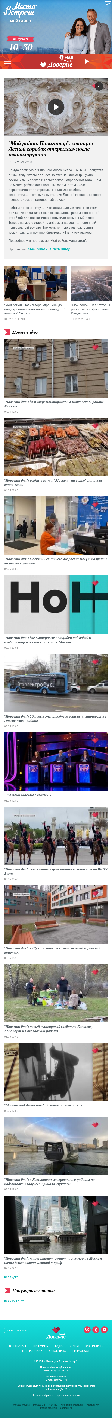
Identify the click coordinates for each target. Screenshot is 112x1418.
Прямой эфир (87, 61)
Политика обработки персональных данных (56, 1395)
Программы (40, 1346)
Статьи (74, 1346)
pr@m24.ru (60, 1379)
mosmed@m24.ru (60, 1389)
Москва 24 (39, 1404)
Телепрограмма (32, 1351)
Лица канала (57, 1351)
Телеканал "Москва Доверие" (56, 64)
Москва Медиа (21, 1404)
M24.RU (53, 1404)
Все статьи (11, 1300)
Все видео (11, 1277)
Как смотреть (94, 1346)
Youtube (104, 1329)
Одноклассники (95, 1329)
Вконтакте (87, 1329)
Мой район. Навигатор (48, 248)
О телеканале (18, 1346)
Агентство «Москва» (72, 1404)
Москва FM (93, 1404)
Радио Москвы (48, 1407)
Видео (59, 1346)
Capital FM (66, 1407)
